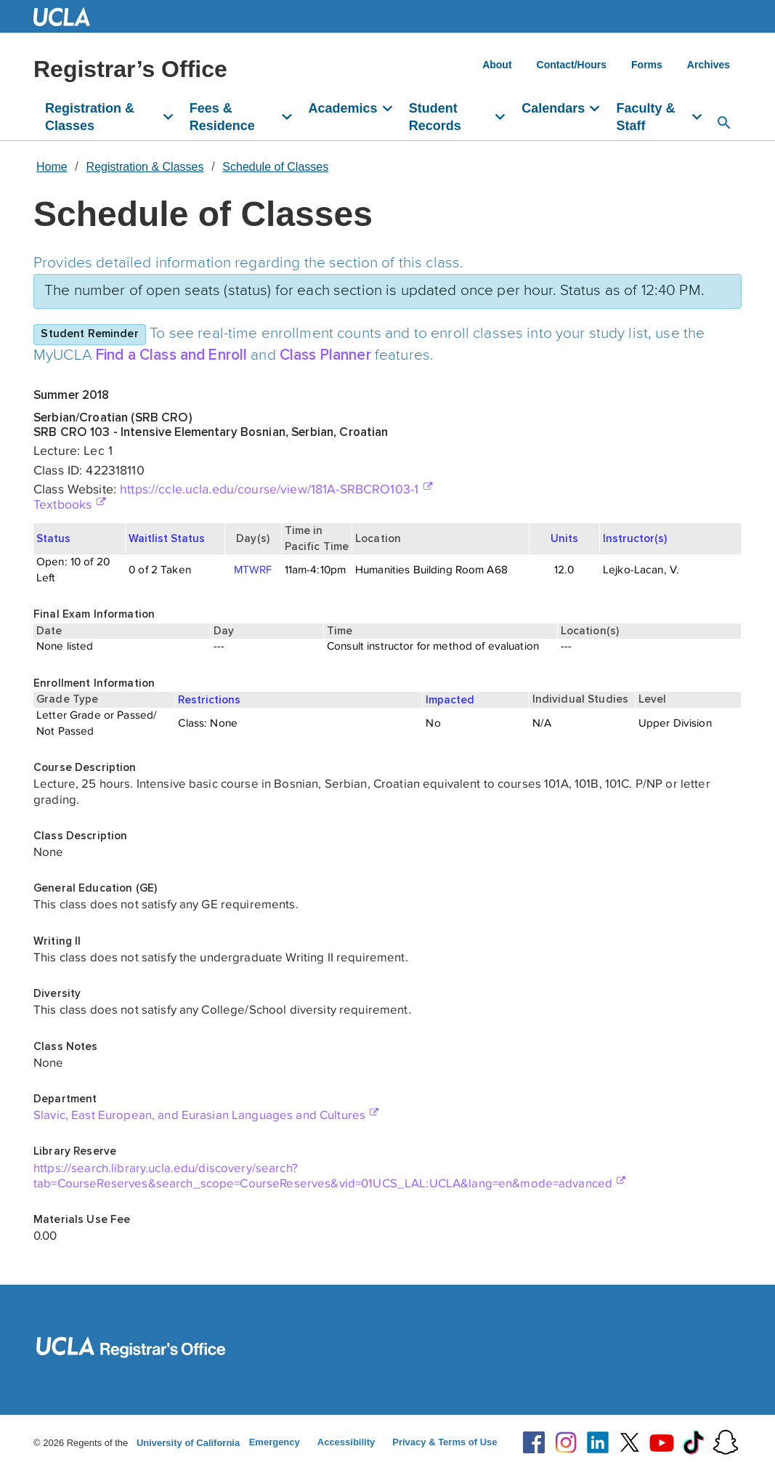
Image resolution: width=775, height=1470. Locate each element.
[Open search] (724, 122)
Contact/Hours (571, 64)
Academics (343, 108)
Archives (708, 64)
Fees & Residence (222, 117)
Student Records (435, 117)
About (496, 64)
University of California (188, 1442)
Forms (646, 64)
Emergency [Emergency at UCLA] (274, 1442)
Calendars (553, 108)
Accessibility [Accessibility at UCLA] (346, 1442)
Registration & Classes (89, 117)
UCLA (68, 16)
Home (52, 167)
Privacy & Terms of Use (444, 1442)
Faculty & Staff (645, 117)
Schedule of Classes (275, 167)
